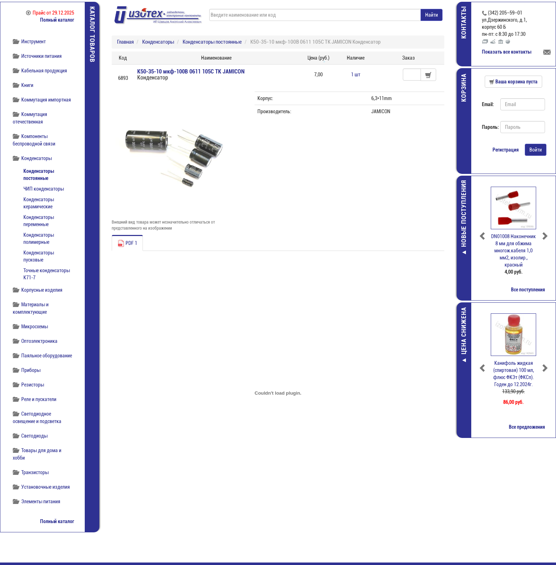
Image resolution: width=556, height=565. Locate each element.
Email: (488, 104)
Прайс (50, 13)
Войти (535, 150)
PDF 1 (127, 243)
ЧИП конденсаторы (43, 189)
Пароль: (488, 127)
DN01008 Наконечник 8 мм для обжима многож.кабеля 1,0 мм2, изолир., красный (513, 251)
